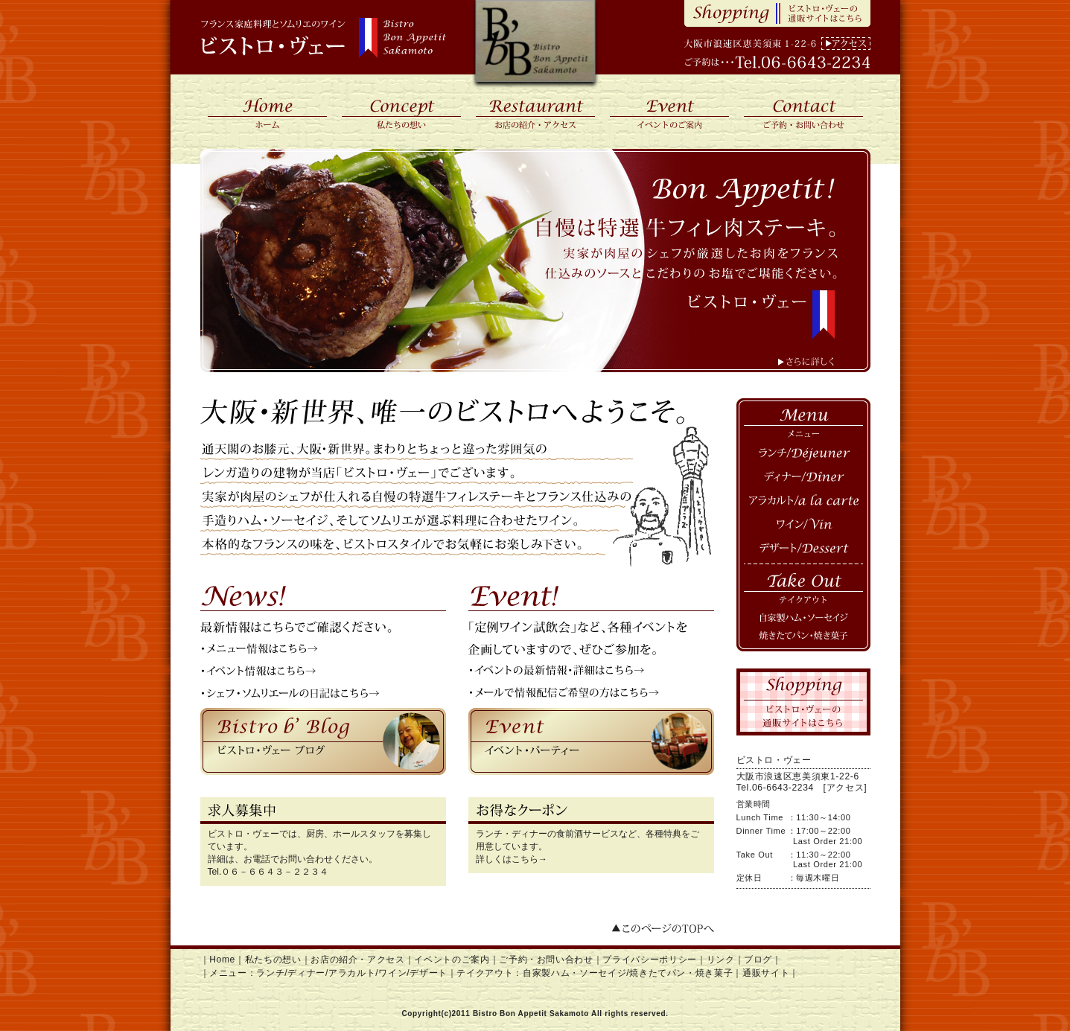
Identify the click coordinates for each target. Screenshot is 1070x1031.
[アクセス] (845, 787)
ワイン (803, 526)
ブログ (758, 959)
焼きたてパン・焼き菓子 (681, 973)
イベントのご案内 (669, 111)
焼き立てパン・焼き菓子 (803, 640)
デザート (803, 550)
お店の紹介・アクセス (535, 111)
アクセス (845, 43)
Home (222, 959)
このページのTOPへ (662, 930)
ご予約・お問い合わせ (803, 111)
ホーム (267, 111)
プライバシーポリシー (649, 959)
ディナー (803, 479)
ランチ (803, 455)
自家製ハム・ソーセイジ (803, 618)
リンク (721, 959)
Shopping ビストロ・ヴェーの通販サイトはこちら (777, 13)
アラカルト (803, 502)
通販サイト (765, 973)
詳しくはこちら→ (511, 859)
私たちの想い (401, 111)
